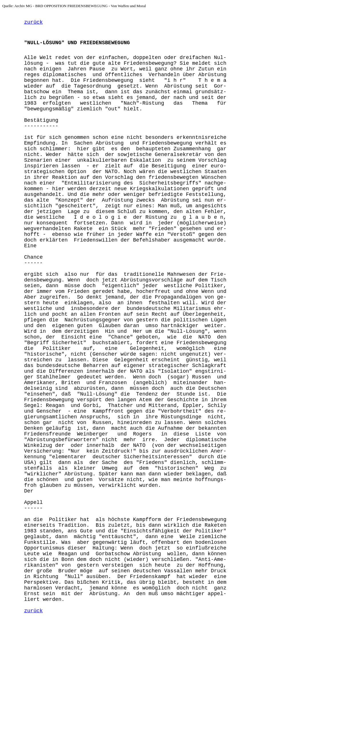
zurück (33, 24)
